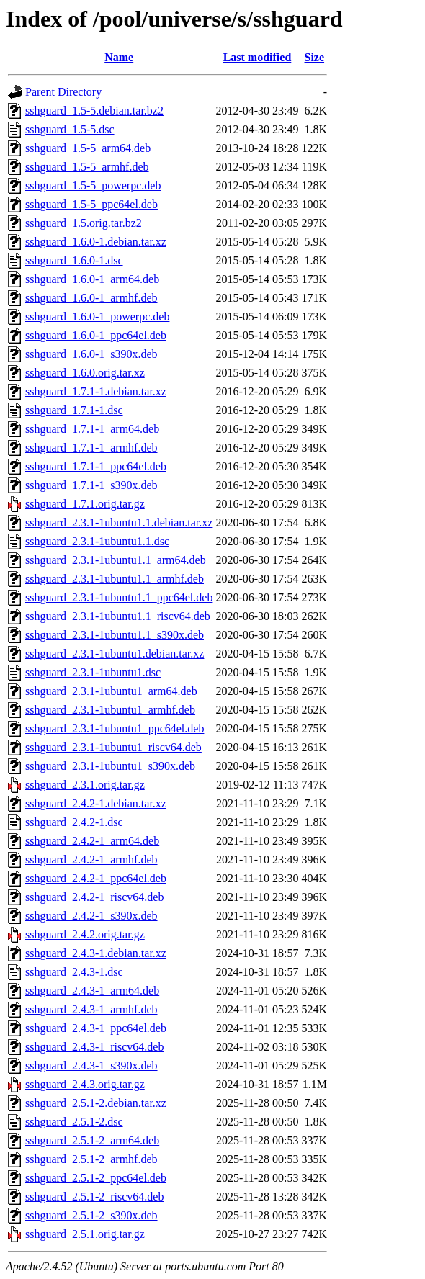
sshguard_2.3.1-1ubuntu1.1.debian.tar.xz (118, 522)
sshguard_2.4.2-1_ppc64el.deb (95, 878)
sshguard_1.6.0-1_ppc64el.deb (95, 335)
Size (315, 57)
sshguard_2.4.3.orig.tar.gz (85, 1084)
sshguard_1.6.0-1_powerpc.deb (97, 316)
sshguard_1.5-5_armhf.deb (87, 167)
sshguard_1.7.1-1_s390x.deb (91, 485)
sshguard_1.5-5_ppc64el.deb (91, 204)
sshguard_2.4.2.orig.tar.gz (85, 934)
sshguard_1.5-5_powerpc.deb (93, 185)
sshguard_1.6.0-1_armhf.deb (91, 298)
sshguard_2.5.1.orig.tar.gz (85, 1234)
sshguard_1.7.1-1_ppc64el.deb (95, 466)
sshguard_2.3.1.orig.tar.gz (85, 784)
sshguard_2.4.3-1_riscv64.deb (94, 1047)
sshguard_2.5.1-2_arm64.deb (92, 1140)
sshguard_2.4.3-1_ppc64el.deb (95, 1028)
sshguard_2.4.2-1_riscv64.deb (94, 897)
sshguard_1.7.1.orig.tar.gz (85, 504)
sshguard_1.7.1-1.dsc (74, 410)
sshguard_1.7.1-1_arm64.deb (92, 429)
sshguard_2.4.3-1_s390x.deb (91, 1065)
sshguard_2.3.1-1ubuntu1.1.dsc (97, 541)
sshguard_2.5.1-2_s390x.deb (91, 1215)
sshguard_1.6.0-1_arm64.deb (92, 279)
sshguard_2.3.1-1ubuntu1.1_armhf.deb (114, 579)
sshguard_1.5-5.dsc (70, 129)
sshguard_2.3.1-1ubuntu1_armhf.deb (110, 710)
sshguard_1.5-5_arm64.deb (88, 148)
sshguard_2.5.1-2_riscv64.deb (94, 1196)
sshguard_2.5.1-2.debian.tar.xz (95, 1103)
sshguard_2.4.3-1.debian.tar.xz (95, 953)
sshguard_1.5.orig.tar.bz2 (83, 223)
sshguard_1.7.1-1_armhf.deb (91, 447)
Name (118, 57)
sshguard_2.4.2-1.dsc (74, 822)
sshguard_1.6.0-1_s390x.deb (91, 354)
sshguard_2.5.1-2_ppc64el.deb (95, 1178)
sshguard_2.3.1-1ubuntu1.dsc (93, 672)
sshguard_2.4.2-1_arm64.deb (92, 841)
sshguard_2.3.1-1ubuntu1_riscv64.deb (113, 747)
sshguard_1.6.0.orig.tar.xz (85, 373)
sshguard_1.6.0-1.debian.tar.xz (95, 241)
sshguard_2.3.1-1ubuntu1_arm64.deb (111, 691)
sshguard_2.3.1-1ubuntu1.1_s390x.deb (114, 635)
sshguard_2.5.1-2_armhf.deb (91, 1159)
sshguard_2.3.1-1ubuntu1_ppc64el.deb (114, 728)
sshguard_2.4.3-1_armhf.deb (91, 1009)
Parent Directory (63, 92)
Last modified (257, 57)
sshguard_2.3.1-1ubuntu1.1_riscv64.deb (117, 616)
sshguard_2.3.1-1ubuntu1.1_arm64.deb (115, 560)
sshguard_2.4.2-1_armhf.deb (91, 859)
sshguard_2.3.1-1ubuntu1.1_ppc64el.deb (118, 597)
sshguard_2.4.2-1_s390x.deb (91, 916)
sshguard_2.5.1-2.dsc (74, 1122)
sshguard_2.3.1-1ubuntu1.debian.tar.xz (114, 653)
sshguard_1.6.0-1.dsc (74, 260)
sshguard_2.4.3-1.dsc (74, 972)
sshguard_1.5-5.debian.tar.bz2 (94, 110)
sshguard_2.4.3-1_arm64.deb (92, 990)
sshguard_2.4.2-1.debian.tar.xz (95, 803)
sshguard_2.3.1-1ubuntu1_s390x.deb (110, 766)
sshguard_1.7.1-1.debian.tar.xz (95, 391)
